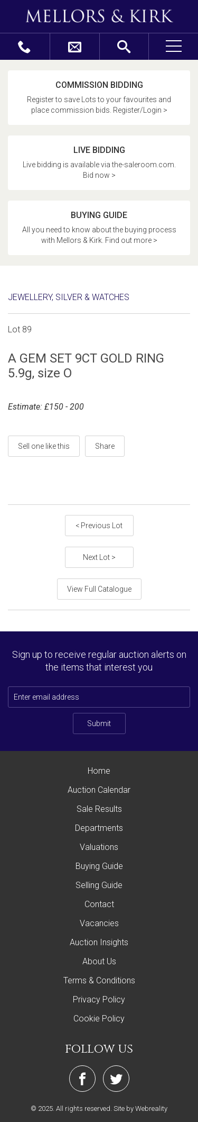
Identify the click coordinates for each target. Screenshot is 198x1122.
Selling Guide (99, 885)
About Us (99, 961)
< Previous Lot (99, 525)
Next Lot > (99, 557)
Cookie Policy (99, 1019)
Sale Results (99, 809)
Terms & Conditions (99, 980)
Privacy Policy (99, 999)
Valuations (99, 847)
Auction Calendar (99, 790)
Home (99, 771)
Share (105, 446)
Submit (99, 723)
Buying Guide (99, 866)
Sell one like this (44, 446)
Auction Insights (99, 942)
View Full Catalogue (99, 589)
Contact (99, 904)
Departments (99, 828)
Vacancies (99, 923)
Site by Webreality (140, 1108)
